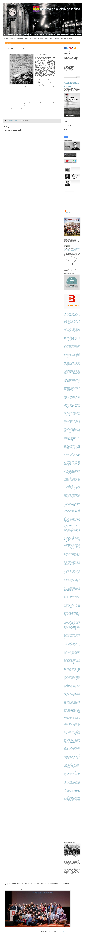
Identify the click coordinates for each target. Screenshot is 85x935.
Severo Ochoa (78, 766)
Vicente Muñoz (78, 792)
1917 (74, 313)
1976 (77, 321)
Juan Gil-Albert (70, 600)
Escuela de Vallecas (70, 480)
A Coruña (68, 324)
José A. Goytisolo (67, 564)
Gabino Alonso (69, 210)
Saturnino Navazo (72, 764)
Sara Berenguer (77, 763)
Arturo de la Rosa (75, 372)
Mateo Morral (76, 675)
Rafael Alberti (70, 729)
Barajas (75, 380)
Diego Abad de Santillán (74, 453)
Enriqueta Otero (66, 478)
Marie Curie (73, 669)
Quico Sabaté (78, 726)
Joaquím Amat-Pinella (76, 556)
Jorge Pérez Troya (77, 562)
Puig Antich (74, 725)
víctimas (78, 793)
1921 (79, 313)
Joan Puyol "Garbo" (69, 556)
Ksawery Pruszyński (75, 614)
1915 (72, 313)
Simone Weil (66, 768)
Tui (69, 784)
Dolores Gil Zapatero (69, 457)
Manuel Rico (66, 650)
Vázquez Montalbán (67, 789)
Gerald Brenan (72, 519)
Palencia (65, 705)
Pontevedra (72, 721)
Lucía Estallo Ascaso (75, 630)
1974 (73, 321)
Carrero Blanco (69, 421)
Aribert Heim (75, 370)
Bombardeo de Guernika (75, 396)
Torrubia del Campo (77, 782)
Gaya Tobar (66, 513)
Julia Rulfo (65, 611)
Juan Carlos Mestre (75, 596)
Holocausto (66, 536)
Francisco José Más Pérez (70, 503)
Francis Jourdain (68, 498)
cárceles (71, 408)
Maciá (79, 637)
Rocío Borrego (73, 754)
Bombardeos (73, 399)
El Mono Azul (71, 465)
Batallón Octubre (72, 388)
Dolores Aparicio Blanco (68, 456)
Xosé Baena (70, 800)
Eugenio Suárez (77, 481)
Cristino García (72, 447)
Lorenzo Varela (73, 629)
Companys (78, 438)
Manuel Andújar (75, 642)
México (79, 683)
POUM (69, 722)
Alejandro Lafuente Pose (70, 333)
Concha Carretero (66, 440)
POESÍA (51, 38)
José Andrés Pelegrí (69, 565)
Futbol (65, 509)
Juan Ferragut (76, 598)
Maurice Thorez (73, 678)
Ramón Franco (77, 734)
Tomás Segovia (69, 781)
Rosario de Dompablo (76, 758)
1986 (72, 322)
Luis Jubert (77, 634)
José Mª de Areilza (69, 578)
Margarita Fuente (68, 654)
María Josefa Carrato (74, 661)
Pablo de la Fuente (77, 702)
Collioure (79, 436)
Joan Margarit (76, 555)
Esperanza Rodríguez (77, 480)
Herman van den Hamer (67, 532)
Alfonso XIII (72, 337)
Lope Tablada (72, 628)
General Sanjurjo (66, 518)
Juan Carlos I (69, 596)
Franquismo (66, 506)
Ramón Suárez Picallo (72, 740)
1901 (68, 312)
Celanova (78, 427)
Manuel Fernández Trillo (67, 645)
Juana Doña (70, 607)
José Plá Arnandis (75, 586)
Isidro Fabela (76, 546)
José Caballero (66, 569)
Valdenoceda (78, 785)
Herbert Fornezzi (71, 531)
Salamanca (72, 760)
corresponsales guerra (72, 446)
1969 (79, 320)
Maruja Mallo (73, 672)
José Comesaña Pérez (70, 570)
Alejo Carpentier (77, 333)
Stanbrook (72, 771)
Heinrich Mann (69, 530)
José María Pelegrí (77, 581)
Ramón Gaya (72, 735)
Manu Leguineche (73, 641)
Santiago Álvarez (72, 763)
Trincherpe (70, 783)
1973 (71, 321)
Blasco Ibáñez (69, 394)
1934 (72, 315)
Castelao (71, 424)
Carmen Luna (68, 419)
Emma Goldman (73, 473)
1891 (66, 312)
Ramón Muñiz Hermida (69, 738)
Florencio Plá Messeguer (76, 496)
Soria (65, 771)
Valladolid (69, 788)
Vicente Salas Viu (67, 793)
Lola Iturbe (67, 628)
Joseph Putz (66, 594)
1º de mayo (77, 322)
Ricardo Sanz (72, 751)
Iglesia (65, 539)
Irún (71, 544)
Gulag (72, 528)
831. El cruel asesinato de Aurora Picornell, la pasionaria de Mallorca (75, 176)
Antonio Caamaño (77, 362)
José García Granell (73, 572)
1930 (79, 314)
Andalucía (68, 349)
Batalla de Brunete (71, 383)
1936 (76, 315)
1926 (72, 314)
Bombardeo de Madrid (68, 398)
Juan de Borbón (69, 597)
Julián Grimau (73, 611)
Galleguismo (66, 512)
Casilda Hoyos (78, 423)
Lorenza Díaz (78, 628)
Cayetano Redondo (72, 427)
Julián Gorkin (69, 611)
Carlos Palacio (78, 411)
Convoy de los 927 (77, 444)
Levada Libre (69, 623)
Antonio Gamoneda (67, 363)
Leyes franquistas (73, 624)
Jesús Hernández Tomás (73, 554)
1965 (72, 320)
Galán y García (70, 511)
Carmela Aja (68, 413)
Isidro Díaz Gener (71, 546)
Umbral (79, 784)
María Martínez (70, 663)
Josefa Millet (72, 589)
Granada (76, 522)
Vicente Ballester (66, 791)
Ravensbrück (72, 742)
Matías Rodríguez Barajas (76, 676)
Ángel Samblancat (70, 354)
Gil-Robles (65, 520)
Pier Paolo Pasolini (73, 717)
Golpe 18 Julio (69, 521)
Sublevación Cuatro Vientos (73, 772)
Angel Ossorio (71, 353)
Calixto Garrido (68, 404)
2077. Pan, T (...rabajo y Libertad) (73, 182)
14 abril (70, 311)
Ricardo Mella (77, 750)
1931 (65, 315)
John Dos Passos (77, 561)
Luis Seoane (66, 637)
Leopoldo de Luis (67, 622)
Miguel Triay (76, 686)
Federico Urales (68, 487)
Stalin (70, 771)
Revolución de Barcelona (68, 748)
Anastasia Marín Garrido (67, 348)
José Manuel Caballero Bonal (72, 580)
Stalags (67, 771)
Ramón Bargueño (66, 734)
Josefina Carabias (67, 590)
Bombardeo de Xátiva (67, 399)
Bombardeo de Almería (67, 395)
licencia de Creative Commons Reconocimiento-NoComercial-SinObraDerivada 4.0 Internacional (72, 249)
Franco (73, 505)
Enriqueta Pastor (72, 478)
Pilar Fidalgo (78, 717)
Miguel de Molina (77, 684)
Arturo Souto (70, 373)
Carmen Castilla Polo (72, 414)
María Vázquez (75, 667)
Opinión (65, 701)
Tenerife (76, 774)
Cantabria (68, 407)
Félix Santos (72, 490)
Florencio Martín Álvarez (68, 496)
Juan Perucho (78, 604)
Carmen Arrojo (78, 413)
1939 (68, 316)
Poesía (78, 719)
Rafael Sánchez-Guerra (70, 732)
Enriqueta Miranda (77, 477)
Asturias (71, 374)
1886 (65, 312)
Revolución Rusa (73, 749)
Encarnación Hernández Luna (71, 474)
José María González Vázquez (69, 581)
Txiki (71, 784)
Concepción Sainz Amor (76, 439)
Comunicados (70, 439)
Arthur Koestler (73, 371)
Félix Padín (67, 490)
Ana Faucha (70, 345)
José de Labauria (75, 570)
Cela (76, 427)
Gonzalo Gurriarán (75, 521)
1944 (79, 316)
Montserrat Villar (71, 691)
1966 (74, 320)
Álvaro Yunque (70, 340)
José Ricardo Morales (71, 587)
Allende (71, 339)
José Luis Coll (73, 577)
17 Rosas (73, 311)
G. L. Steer (68, 509)
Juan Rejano (70, 606)
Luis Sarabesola (77, 636)
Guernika (70, 525)
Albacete (65, 330)
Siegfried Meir (69, 767)
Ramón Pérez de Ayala (76, 738)
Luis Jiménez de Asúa (72, 634)
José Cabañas (72, 569)
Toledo (77, 780)
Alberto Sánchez (68, 331)
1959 (77, 319)
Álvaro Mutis (66, 340)
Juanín (73, 607)
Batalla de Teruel (69, 386)
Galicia (78, 511)
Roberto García (69, 754)
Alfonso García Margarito (68, 336)
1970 (65, 321)
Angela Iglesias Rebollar (71, 355)
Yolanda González (75, 800)
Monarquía (71, 689)
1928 (75, 314)
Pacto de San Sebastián (72, 704)
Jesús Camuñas (71, 553)
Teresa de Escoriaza (77, 776)
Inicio (33, 161)
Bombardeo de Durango (67, 396)
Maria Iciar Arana (73, 660)
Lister (65, 628)
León (79, 619)
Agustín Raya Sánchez (69, 329)
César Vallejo (71, 430)
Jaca (66, 547)
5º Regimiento (76, 323)
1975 (75, 321)
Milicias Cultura (77, 687)
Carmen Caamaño (66, 414)
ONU (79, 700)
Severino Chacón (73, 766)
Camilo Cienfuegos (77, 404)
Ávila (64, 379)
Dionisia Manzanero (67, 455)
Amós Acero (73, 344)
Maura (70, 678)
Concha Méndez (72, 440)
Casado (71, 422)
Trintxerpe (78, 783)
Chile (70, 432)
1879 (78, 311)
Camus (79, 406)
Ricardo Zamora (77, 751)
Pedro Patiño (76, 711)
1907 (76, 312)
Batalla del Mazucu (71, 387)
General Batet (71, 513)
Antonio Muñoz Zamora (74, 365)
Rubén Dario (74, 759)
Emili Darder (72, 470)
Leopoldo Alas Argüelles (76, 621)
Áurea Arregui (75, 374)
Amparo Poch (66, 345)
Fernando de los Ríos (73, 493)
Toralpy (70, 782)
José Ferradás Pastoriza (76, 571)
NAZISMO (46, 38)
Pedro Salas (76, 712)
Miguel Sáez (72, 686)
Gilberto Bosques (69, 520)
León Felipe (66, 620)
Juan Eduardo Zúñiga (70, 598)
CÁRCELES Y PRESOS (38, 38)
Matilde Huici (66, 677)
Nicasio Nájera (68, 695)
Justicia (76, 613)
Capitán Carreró (73, 407)
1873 (76, 311)
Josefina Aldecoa (77, 589)
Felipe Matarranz (66, 488)
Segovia (65, 766)
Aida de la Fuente (75, 329)
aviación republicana (76, 378)
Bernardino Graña (66, 390)
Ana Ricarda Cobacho (67, 347)
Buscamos (75, 403)
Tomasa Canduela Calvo (76, 781)
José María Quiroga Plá (74, 582)
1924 (68, 314)
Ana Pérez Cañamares (77, 346)
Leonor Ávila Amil (72, 620)
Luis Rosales (69, 636)
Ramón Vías (78, 740)
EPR (65, 479)
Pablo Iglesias (75, 703)
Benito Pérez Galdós (76, 389)
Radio (74, 727)
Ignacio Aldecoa (70, 539)
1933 (70, 315)
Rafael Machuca (71, 731)
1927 (74, 314)
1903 (70, 312)
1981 (68, 322)
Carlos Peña (66, 412)
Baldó (69, 380)
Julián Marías (78, 611)
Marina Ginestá (77, 669)
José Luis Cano (68, 577)
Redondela (68, 743)
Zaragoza (65, 801)
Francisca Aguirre (74, 498)
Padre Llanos (78, 704)
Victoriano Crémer (77, 796)
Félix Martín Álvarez (73, 489)
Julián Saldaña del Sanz (67, 612)
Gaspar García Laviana (76, 512)
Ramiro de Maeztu (69, 733)
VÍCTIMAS (26, 38)
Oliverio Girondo (75, 700)
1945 (65, 318)
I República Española (71, 538)
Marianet (75, 668)
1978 (64, 322)
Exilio (65, 484)
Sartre (68, 764)
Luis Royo (73, 636)
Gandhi (69, 512)
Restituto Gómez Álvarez (76, 746)
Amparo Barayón (77, 344)
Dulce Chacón (78, 460)
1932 (67, 315)
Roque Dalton (73, 757)
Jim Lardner (68, 555)
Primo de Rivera (77, 723)
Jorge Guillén (72, 562)
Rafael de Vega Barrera (76, 730)
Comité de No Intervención (71, 438)
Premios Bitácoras (77, 722)
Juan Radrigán (73, 605)
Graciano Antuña (71, 522)
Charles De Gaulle (69, 431)
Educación (69, 464)
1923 (66, 314)
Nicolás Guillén (68, 696)
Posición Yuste (66, 722)
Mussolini (70, 692)
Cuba (74, 448)
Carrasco (65, 421)
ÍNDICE (70, 38)
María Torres (68, 212)
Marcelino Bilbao (77, 652)
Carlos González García (72, 411)
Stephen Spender (77, 771)
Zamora (79, 800)
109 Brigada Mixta (66, 311)
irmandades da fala (67, 544)
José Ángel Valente (75, 565)
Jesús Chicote (76, 553)
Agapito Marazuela (75, 327)
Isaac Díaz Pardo (75, 544)
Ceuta (75, 430)
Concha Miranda (77, 440)
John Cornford (72, 561)
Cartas (76, 421)
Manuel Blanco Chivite (70, 643)
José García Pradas (69, 573)
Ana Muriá (71, 346)
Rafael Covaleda (70, 730)
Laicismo (78, 616)
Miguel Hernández (72, 685)
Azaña (67, 379)
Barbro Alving (78, 380)
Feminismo (76, 490)
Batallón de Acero (77, 387)
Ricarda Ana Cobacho (71, 750)
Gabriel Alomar (72, 509)
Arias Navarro (71, 370)
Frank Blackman (77, 505)
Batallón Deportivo (67, 388)
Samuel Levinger (66, 763)
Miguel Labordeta (66, 686)
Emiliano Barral (75, 471)
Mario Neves (66, 670)
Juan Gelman (78, 599)
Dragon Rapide (73, 460)
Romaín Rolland (71, 755)
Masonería (65, 675)
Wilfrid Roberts (69, 799)
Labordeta (75, 616)
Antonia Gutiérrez (66, 361)
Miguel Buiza (73, 684)
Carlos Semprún (75, 412)
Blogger (64, 931)
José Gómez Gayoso (70, 574)
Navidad (74, 693)
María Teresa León (68, 667)
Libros (78, 626)
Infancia (78, 543)
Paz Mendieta (73, 709)
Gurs (74, 528)
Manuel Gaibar (73, 645)
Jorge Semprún (66, 563)
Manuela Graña (66, 652)
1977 (79, 321)
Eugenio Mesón (72, 481)
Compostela (65, 439)
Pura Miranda (78, 725)
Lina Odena (71, 627)
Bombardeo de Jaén (67, 397)
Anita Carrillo (78, 357)
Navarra (71, 693)
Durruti (65, 461)
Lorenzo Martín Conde (67, 629)
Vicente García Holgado (73, 791)
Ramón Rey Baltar (67, 739)
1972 (69, 321)
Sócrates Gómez (77, 768)
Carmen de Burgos (75, 415)
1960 (79, 319)
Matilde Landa (70, 677)
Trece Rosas (66, 783)
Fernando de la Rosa (67, 493)
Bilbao (75, 391)
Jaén (79, 547)
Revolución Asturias (68, 747)
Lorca (75, 628)
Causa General (66, 427)
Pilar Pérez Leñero (77, 718)
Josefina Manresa (70, 591)
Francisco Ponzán (69, 505)
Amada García (75, 340)
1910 (79, 312)
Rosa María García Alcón (68, 758)
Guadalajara (66, 525)
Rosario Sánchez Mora (68, 759)
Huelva (65, 537)
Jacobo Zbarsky (76, 547)
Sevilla (65, 767)
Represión (68, 744)
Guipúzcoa (69, 528)
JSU (79, 594)
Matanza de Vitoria (71, 675)
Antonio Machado (67, 365)
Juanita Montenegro (77, 607)
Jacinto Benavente (70, 547)
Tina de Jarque (68, 780)
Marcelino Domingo (74, 653)
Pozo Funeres (73, 722)
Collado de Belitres (74, 436)
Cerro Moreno (69, 429)
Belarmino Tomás (66, 389)
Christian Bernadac (74, 432)
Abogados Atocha (77, 324)
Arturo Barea (70, 372)
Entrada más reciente (8, 161)
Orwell (65, 702)
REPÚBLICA (6, 38)
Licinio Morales (66, 627)
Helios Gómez (73, 530)
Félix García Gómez (72, 488)
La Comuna (73, 615)
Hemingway (78, 530)
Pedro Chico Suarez (67, 710)
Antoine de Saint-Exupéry (68, 358)
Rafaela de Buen (77, 732)
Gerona (79, 519)
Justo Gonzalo (69, 614)
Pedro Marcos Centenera (70, 711)
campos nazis (73, 406)
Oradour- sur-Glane (70, 701)
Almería (74, 339)
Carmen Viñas (78, 420)
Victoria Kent (71, 796)
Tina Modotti (73, 780)
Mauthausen (78, 678)
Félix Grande (68, 489)
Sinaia (69, 768)
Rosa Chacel (78, 757)
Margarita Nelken (74, 654)
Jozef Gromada (76, 594)
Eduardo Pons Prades (73, 463)
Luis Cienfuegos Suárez (70, 633)
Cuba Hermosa (78, 448)
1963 (68, 320)
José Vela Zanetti (69, 588)
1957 (73, 319)
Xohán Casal (66, 800)
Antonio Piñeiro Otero (74, 366)
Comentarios (67, 192)
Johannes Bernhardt (67, 561)
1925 (70, 314)
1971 (67, 321)
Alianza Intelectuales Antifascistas (69, 338)
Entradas (67, 190)
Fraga (71, 497)
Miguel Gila (66, 685)
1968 (77, 320)
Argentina (67, 370)
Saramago (65, 764)
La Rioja (72, 616)
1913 (69, 313)
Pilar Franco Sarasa (67, 718)
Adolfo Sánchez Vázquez (68, 327)
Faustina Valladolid (67, 486)
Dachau (79, 449)
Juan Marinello (71, 603)
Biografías (66, 392)
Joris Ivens (70, 563)
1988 (74, 322)
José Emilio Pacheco (69, 571)
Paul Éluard (76, 708)
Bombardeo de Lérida (76, 397)
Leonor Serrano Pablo (67, 621)
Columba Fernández (67, 437)
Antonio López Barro (77, 364)
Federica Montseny (73, 486)
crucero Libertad (66, 448)
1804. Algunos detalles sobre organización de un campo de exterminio (75, 169)
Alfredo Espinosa (77, 337)
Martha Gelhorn (75, 670)
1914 (70, 313)
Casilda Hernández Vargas (71, 423)
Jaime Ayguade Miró (67, 548)
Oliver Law (71, 700)
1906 (74, 312)
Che (73, 431)
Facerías (65, 485)
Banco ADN (72, 380)
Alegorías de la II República (72, 332)
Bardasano (69, 381)
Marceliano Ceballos (72, 652)
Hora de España (72, 536)
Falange (68, 485)
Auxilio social (66, 378)
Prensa (65, 723)
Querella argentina (72, 726)
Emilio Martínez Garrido (76, 472)
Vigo (73, 797)
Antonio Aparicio (71, 362)
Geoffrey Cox (78, 518)
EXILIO (31, 38)
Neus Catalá (76, 694)
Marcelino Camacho (67, 653)
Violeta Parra (76, 797)
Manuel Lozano (69, 646)
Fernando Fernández (71, 494)
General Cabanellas (77, 513)
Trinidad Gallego (74, 783)
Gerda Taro (76, 519)
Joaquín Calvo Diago (73, 557)
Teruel (77, 777)
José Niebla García (69, 586)
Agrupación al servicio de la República (69, 328)
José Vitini (78, 588)
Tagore (76, 773)
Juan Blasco (75, 595)
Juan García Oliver (72, 599)
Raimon (65, 733)
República (73, 744)
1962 (66, 320)
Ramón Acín (78, 733)
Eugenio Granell (66, 481)
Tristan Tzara (66, 784)
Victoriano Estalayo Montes (68, 797)
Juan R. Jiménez (67, 605)
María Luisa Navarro (77, 662)
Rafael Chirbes (66, 730)
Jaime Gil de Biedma (74, 548)
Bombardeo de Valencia (76, 398)
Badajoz (69, 379)
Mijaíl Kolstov (72, 687)
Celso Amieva (73, 428)
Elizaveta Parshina (77, 469)
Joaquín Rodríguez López (70, 560)
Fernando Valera (77, 494)
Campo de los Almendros (70, 405)
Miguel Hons (78, 685)
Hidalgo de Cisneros (70, 533)
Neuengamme (72, 694)
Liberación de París (72, 626)
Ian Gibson (76, 538)
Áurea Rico (78, 374)
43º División (72, 323)
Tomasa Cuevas (66, 782)
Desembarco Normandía (67, 453)
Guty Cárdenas (68, 529)
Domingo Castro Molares (76, 457)
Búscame (71, 403)
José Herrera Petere (77, 574)
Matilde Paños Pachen (76, 677)
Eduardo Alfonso (74, 461)
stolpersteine (66, 772)
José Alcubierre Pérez (74, 564)
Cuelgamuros (66, 449)
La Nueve (77, 615)
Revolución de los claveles (76, 748)
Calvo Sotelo (73, 404)
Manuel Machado (75, 646)
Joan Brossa (72, 555)
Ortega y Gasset (77, 701)
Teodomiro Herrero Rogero (71, 775)
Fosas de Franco (67, 497)
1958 (75, 319)
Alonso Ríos (78, 339)
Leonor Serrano (77, 620)
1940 (70, 316)
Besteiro (72, 391)
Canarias (65, 407)
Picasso (69, 717)
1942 (75, 316)
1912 (67, 313)
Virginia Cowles (68, 798)
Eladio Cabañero (77, 465)
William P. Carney (74, 799)
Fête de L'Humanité (73, 495)
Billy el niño (78, 391)
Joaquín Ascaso (66, 557)
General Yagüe (72, 518)
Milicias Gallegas (66, 688)
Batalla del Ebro (75, 386)
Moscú (76, 691)
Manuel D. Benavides (71, 644)
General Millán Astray (73, 514)
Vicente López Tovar (71, 792)
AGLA (79, 327)
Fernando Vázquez (67, 495)
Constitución (66, 444)
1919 (76, 313)
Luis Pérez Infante (69, 635)
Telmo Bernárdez (66, 774)
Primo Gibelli (66, 724)
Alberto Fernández (75, 330)
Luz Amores (76, 637)
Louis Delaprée (68, 630)
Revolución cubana (77, 747)
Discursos (78, 455)
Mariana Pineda (71, 668)
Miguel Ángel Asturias (67, 684)
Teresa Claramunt (71, 776)
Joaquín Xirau (78, 560)
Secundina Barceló (77, 765)
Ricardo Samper (66, 751)
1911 (65, 313)
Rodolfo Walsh (66, 755)
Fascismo (78, 485)
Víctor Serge (67, 796)
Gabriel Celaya (66, 510)
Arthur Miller (66, 372)
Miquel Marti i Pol (72, 688)
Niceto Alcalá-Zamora (74, 695)
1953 (65, 319)
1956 (71, 319)
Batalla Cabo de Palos (72, 382)
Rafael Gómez (66, 731)
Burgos (68, 403)
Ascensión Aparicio (66, 374)
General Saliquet (77, 517)
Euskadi (79, 482)
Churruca (79, 432)
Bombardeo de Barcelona (75, 395)
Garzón (72, 512)
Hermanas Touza (73, 532)
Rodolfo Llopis (78, 754)
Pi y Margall (66, 717)
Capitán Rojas (78, 407)
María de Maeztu (69, 658)
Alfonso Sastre (66, 337)
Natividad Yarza (66, 693)
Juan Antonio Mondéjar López (68, 595)
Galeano (74, 511)
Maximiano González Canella (72, 679)
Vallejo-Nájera (78, 788)
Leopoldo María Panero (74, 622)
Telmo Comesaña (72, 774)
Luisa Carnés (71, 637)
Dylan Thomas (69, 461)
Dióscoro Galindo (73, 455)
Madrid (65, 638)
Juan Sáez (75, 606)
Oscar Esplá (69, 702)
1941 (73, 316)
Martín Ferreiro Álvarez (73, 671)
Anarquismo (78, 347)
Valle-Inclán (73, 788)
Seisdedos (68, 766)
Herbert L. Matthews (77, 531)
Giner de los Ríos (75, 520)
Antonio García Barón (73, 363)
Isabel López (75, 545)
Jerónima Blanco (74, 552)
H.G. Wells (72, 529)
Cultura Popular (74, 449)
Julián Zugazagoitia (75, 612)
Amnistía (69, 344)
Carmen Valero (73, 420)
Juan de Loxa (75, 597)
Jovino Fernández (70, 594)
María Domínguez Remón (71, 659)
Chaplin (65, 431)
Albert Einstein (69, 330)
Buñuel (65, 403)
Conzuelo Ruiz (66, 445)
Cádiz (65, 404)
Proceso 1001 (75, 724)
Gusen (76, 528)
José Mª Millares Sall (75, 578)
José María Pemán (67, 582)
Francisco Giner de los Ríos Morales (69, 502)
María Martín (66, 663)
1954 (67, 319)
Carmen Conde (68, 415)
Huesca (68, 537)
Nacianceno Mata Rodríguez (76, 692)
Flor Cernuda (78, 495)
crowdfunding (78, 447)
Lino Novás (74, 627)
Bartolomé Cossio (74, 381)
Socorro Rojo (73, 768)
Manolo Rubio (69, 641)
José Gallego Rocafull (67, 572)
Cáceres (79, 403)
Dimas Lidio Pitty (69, 454)
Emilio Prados (66, 473)
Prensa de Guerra (70, 723)
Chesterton (76, 431)
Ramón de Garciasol (72, 734)
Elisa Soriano (66, 469)
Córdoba (75, 445)
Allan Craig (68, 339)
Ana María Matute (67, 346)
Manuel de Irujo (77, 644)
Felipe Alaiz (78, 487)
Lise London (78, 627)
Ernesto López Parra (69, 479)
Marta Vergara (70, 670)
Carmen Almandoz (73, 413)
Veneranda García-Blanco (74, 789)
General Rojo (72, 517)
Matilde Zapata (66, 678)
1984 (70, 322)
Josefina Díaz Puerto (74, 590)
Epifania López (77, 478)
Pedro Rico (72, 712)
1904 (72, 312)
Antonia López (72, 361)
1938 (65, 316)
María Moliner (75, 663)
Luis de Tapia (76, 633)
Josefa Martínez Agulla (67, 589)
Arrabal (70, 371)
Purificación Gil (66, 726)
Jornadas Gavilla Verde (76, 563)
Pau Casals (72, 708)
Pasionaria (73, 707)
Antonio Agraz (66, 362)
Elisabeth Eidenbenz (71, 469)
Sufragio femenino (71, 773)
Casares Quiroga (75, 422)
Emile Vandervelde (67, 470)
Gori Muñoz (67, 522)
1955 (69, 319)
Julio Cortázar (72, 613)
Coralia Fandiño (71, 445)
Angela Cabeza (75, 354)
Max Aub (65, 679)
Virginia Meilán (73, 798)
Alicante (77, 338)
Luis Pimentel (76, 635)
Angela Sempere (69, 356)
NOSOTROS (57, 38)
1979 (66, 322)
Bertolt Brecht (68, 391)
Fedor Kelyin (74, 487)
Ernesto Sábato (75, 479)
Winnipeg (78, 799)
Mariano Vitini (69, 669)
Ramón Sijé (66, 740)
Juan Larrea (66, 603)
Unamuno (65, 785)
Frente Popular (72, 506)
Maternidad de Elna (69, 676)
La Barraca (69, 615)
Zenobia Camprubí (70, 801)
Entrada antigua (58, 161)
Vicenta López (71, 790)
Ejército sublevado (75, 464)
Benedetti (70, 389)
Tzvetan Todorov (75, 784)
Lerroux (65, 623)
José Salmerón (76, 587)
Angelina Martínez (73, 357)
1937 (79, 315)
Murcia (67, 692)
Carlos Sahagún (70, 412)
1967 (76, 320)
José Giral (74, 573)
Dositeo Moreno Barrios (67, 460)
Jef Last (69, 552)
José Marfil (78, 580)
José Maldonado (70, 579)
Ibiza (79, 538)
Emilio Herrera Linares (69, 472)
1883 (79, 311)
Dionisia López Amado (76, 454)
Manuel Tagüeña (75, 650)
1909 (77, 312)
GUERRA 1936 (13, 38)
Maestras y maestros (71, 638)
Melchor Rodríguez (69, 680)
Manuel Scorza (70, 650)
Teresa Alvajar (66, 776)
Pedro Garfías (73, 710)
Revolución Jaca (67, 749)
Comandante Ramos (73, 437)
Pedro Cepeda (78, 709)
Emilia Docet (76, 470)
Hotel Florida (78, 536)
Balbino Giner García (74, 379)
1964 (70, 320)
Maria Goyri (68, 660)
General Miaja (66, 514)
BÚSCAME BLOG (64, 38)
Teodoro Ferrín (78, 775)
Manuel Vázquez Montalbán (75, 651)
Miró (76, 688)
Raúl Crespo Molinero (74, 741)
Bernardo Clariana (72, 390)
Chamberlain (78, 430)
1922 (64, 314)
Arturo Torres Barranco (76, 373)
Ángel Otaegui (76, 353)
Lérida (79, 622)
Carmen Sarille (68, 420)
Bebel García (78, 388)
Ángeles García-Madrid (76, 356)
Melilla (73, 680)
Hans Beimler (76, 529)
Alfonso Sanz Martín (76, 336)
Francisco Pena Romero (70, 504)
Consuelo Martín (71, 444)
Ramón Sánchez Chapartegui (75, 739)
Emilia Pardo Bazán (70, 471)
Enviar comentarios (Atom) (13, 163)
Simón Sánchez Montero (76, 767)
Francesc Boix (74, 497)
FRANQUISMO (20, 38)
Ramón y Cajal (66, 741)
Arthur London (78, 371)
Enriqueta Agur (71, 477)
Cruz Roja (71, 448)
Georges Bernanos (66, 519)
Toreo (73, 782)
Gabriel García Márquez (73, 510)
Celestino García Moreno (67, 428)
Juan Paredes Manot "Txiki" (71, 604)
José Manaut (76, 579)
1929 (77, 314)
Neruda (68, 694)
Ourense (72, 702)
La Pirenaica (68, 616)
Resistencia (69, 746)
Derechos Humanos (72, 452)
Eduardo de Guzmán (73, 462)
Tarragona (78, 773)
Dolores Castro (74, 456)
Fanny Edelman (73, 485)
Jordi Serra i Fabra (67, 562)
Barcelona (66, 381)
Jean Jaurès (66, 552)
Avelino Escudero (70, 378)
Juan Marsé (76, 603)
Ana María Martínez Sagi (76, 345)
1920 (78, 313)
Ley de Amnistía (75, 623)
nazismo (78, 693)
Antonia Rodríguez (77, 361)
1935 (74, 315)
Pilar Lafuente (72, 718)
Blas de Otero (75, 392)
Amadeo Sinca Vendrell (73, 341)
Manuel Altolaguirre (70, 642)
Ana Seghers (73, 347)
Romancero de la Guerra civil (71, 756)
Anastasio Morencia (74, 348)
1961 (65, 320)
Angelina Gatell (66, 357)
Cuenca (70, 449)
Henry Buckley (66, 531)
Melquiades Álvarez (77, 680)
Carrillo (73, 421)
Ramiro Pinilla (74, 733)
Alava (79, 329)
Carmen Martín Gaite (74, 419)
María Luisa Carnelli (70, 662)
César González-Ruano (74, 429)
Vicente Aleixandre (76, 790)
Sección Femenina (71, 765)
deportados (66, 452)
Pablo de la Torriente (68, 703)
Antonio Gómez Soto (71, 364)
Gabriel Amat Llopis (77, 509)
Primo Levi (70, 724)
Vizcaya (77, 798)
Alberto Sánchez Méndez (74, 331)
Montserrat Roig (66, 691)
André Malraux (77, 349)
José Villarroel (74, 588)
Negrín (65, 694)
